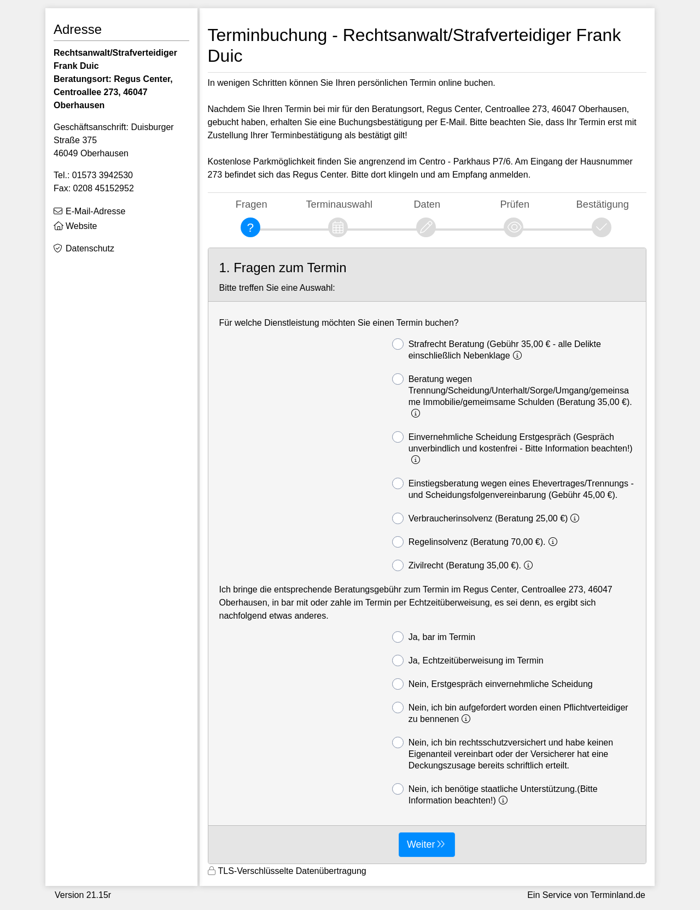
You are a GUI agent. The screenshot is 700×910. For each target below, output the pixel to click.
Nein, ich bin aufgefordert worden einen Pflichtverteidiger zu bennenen (510, 713)
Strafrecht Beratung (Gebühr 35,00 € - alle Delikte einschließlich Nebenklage (496, 349)
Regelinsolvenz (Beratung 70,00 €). (476, 542)
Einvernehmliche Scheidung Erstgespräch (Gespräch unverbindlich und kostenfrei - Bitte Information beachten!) (512, 448)
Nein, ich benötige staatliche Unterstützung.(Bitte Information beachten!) (495, 794)
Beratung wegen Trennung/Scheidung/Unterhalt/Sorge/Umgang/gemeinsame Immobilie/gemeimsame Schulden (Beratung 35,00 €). (512, 395)
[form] (427, 556)
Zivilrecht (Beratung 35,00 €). (464, 565)
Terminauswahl (339, 204)
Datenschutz (90, 248)
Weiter (421, 844)
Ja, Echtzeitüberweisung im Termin (468, 660)
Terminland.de (618, 895)
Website (81, 226)
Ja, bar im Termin (433, 637)
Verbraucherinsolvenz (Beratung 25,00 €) (487, 518)
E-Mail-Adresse (95, 211)
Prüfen (514, 204)
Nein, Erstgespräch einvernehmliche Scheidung (492, 684)
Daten (426, 204)
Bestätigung (602, 204)
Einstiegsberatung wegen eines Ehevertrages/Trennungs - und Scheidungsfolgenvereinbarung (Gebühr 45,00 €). (513, 489)
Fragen (251, 204)
